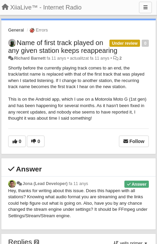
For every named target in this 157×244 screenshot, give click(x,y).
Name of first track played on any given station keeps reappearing (62, 46)
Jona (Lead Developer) (44, 183)
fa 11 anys (78, 183)
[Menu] (145, 7)
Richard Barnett (30, 58)
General (16, 30)
